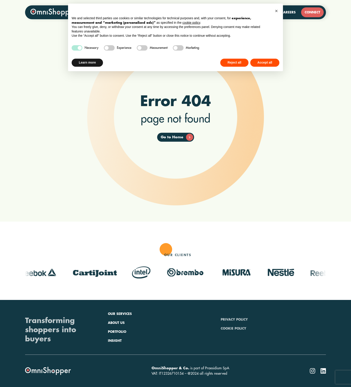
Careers (288, 12)
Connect (312, 12)
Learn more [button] (87, 62)
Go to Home (177, 137)
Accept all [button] (264, 62)
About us (116, 335)
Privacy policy (234, 326)
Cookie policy (233, 335)
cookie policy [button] (191, 22)
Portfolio (117, 344)
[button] (277, 10)
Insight (115, 353)
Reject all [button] (234, 62)
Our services (120, 326)
